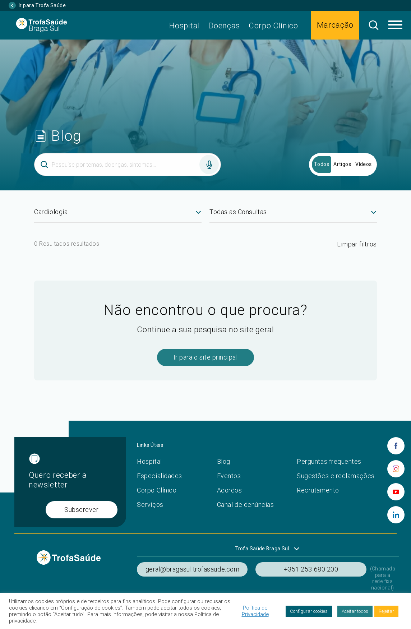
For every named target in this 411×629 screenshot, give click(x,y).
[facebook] (396, 445)
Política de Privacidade (255, 611)
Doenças (224, 26)
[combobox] (118, 215)
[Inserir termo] (127, 164)
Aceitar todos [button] (355, 611)
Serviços (150, 504)
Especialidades (159, 476)
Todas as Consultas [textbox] (238, 212)
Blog (223, 461)
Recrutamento (318, 490)
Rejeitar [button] (386, 611)
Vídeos (363, 164)
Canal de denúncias (245, 504)
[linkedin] (396, 514)
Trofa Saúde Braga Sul (262, 548)
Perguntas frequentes (329, 461)
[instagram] (396, 468)
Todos (321, 164)
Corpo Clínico (273, 26)
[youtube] (396, 491)
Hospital (184, 26)
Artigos (342, 164)
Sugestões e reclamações (335, 476)
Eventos (229, 476)
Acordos (229, 490)
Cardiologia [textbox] (51, 212)
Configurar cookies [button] (309, 611)
